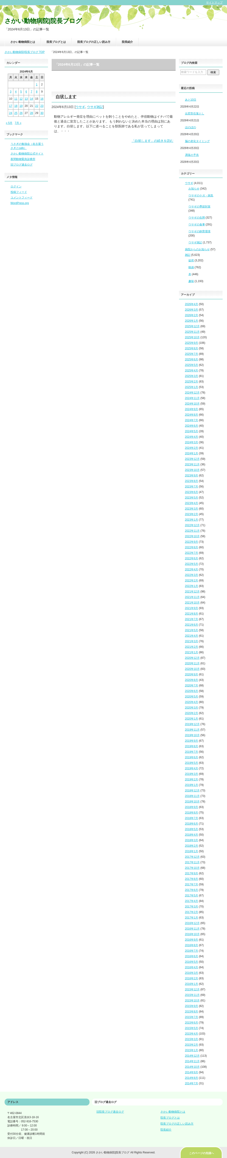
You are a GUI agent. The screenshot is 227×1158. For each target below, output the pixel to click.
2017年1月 (191, 917)
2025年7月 (191, 354)
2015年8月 (191, 1011)
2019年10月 (192, 735)
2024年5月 (191, 431)
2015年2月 (191, 1044)
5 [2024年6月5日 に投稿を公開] (21, 91)
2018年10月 (192, 801)
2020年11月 (192, 663)
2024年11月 (192, 398)
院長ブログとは (56, 42)
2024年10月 (192, 403)
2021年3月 (191, 641)
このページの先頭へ (201, 1153)
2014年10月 (192, 1066)
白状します (66, 96)
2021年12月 (192, 591)
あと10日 (190, 99)
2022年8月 (191, 547)
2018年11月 (192, 796)
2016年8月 (191, 945)
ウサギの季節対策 (199, 206)
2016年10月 (192, 934)
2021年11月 (192, 597)
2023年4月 (191, 503)
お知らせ (193, 188)
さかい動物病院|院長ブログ (43, 21)
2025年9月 (191, 342)
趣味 (191, 281)
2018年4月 (191, 834)
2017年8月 (191, 879)
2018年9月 (191, 807)
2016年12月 (192, 923)
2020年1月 (191, 718)
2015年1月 (191, 1050)
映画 (191, 267)
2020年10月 (192, 669)
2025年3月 (191, 376)
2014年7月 (191, 1083)
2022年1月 (191, 586)
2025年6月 (191, 359)
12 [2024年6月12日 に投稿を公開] (21, 98)
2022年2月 (191, 580)
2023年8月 (191, 481)
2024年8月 (191, 414)
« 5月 (9, 123)
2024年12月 (192, 392)
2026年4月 (191, 304)
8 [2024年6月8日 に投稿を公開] (36, 91)
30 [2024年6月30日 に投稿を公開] (41, 113)
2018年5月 (191, 829)
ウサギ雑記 (95, 107)
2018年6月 (191, 823)
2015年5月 (191, 1028)
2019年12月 (192, 724)
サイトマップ (214, 2)
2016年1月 (191, 984)
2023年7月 (191, 486)
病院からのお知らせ (197, 249)
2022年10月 (192, 536)
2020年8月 (191, 680)
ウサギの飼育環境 (199, 231)
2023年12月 (192, 459)
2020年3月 (191, 707)
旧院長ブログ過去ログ (110, 1111)
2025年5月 (191, 365)
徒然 (191, 260)
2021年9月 (191, 608)
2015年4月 (191, 1033)
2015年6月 (191, 1022)
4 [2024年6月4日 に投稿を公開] (16, 91)
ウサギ (80, 107)
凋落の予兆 (192, 155)
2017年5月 (191, 895)
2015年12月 (192, 989)
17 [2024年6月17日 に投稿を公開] (10, 106)
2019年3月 (191, 774)
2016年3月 (191, 972)
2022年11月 (192, 530)
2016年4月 (191, 967)
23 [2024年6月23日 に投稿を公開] (41, 106)
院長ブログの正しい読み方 (93, 42)
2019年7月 (191, 751)
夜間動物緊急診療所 (23, 159)
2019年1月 (191, 785)
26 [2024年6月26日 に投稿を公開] (21, 113)
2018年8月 (191, 812)
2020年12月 (192, 657)
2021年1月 (191, 652)
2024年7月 (191, 420)
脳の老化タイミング (197, 141)
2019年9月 (191, 740)
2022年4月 (191, 569)
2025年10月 (192, 337)
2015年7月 (191, 1017)
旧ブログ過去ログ (22, 164)
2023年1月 (191, 519)
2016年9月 (191, 939)
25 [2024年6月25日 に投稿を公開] (15, 113)
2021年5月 (191, 630)
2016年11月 (192, 928)
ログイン (16, 186)
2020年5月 (191, 696)
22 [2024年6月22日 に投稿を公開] (36, 106)
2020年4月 (191, 702)
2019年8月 (191, 746)
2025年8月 (191, 348)
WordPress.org (20, 203)
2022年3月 (191, 575)
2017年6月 (191, 890)
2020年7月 (191, 685)
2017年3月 (191, 906)
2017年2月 (191, 912)
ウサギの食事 (196, 224)
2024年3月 (191, 442)
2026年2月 (191, 315)
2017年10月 (192, 867)
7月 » (18, 123)
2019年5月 (191, 762)
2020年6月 (191, 691)
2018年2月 (191, 845)
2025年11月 (192, 331)
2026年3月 (191, 309)
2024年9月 (191, 409)
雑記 (188, 255)
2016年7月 (191, 950)
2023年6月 (191, 492)
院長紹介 (127, 42)
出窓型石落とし (194, 113)
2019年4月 (191, 768)
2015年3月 (191, 1039)
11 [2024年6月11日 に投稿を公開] (15, 98)
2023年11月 (192, 464)
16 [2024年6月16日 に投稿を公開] (41, 98)
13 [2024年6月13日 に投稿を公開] (26, 98)
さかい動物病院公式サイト (27, 153)
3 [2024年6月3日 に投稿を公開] (10, 91)
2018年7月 (191, 818)
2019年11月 (192, 729)
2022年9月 (191, 541)
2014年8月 (191, 1077)
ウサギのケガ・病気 (200, 195)
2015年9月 (191, 1006)
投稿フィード (19, 192)
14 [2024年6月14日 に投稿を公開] (31, 98)
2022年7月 (191, 552)
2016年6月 (191, 956)
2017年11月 (192, 862)
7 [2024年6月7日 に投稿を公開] (31, 91)
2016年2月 (191, 978)
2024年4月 (191, 436)
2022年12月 (192, 525)
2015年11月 (192, 995)
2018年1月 (191, 851)
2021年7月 (191, 619)
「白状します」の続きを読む (152, 141)
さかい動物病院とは (22, 42)
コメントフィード (22, 197)
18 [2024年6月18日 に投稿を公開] (15, 106)
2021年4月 (191, 635)
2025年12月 (192, 326)
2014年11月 (192, 1061)
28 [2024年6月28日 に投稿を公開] (31, 113)
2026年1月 (191, 320)
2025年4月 (191, 370)
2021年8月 (191, 613)
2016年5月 (191, 961)
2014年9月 (191, 1072)
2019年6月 (191, 757)
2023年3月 (191, 508)
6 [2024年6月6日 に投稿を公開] (26, 91)
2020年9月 (191, 674)
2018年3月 (191, 840)
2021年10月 (192, 602)
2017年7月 (191, 884)
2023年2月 (191, 514)
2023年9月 (191, 475)
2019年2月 (191, 779)
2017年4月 (191, 901)
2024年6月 (191, 425)
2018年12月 (192, 790)
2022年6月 (191, 558)
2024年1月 (191, 453)
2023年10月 (192, 470)
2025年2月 (191, 381)
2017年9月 (191, 873)
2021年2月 (191, 646)
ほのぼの (190, 127)
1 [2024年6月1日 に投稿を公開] (36, 84)
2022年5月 (191, 564)
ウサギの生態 (196, 217)
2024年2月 (191, 447)
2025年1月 (191, 387)
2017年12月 (192, 856)
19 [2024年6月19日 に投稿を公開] (21, 106)
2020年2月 (191, 713)
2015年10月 (192, 1000)
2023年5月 (191, 497)
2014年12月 (192, 1055)
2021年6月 (191, 624)
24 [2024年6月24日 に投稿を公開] (10, 113)
